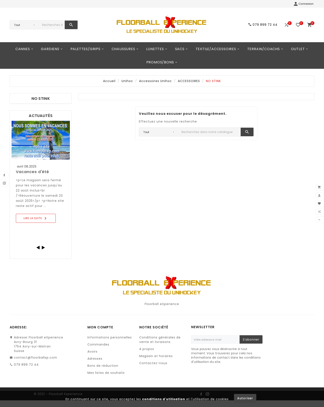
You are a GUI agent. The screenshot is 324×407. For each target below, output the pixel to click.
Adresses (94, 358)
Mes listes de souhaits (106, 373)
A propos (146, 349)
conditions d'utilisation (163, 399)
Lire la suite (36, 218)
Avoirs (92, 351)
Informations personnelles (109, 337)
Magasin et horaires (156, 356)
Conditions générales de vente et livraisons (160, 339)
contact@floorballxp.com (35, 357)
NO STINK (41, 98)
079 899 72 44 (26, 364)
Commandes (98, 344)
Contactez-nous (153, 363)
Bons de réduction (102, 366)
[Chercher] (52, 25)
